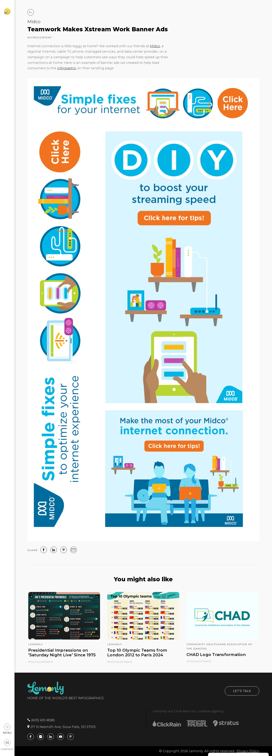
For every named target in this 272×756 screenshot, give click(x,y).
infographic (66, 68)
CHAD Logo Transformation (216, 654)
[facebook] (43, 550)
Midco (33, 21)
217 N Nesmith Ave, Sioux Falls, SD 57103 (61, 727)
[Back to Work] (30, 12)
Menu (7, 729)
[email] (73, 550)
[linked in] (53, 550)
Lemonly (35, 644)
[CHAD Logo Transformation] (222, 638)
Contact (7, 745)
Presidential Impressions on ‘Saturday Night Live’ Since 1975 (62, 652)
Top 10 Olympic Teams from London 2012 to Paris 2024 (137, 652)
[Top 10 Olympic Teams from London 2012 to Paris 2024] (143, 638)
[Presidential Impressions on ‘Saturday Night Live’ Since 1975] (64, 638)
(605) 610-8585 (41, 720)
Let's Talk (242, 691)
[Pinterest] (63, 550)
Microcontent (39, 37)
